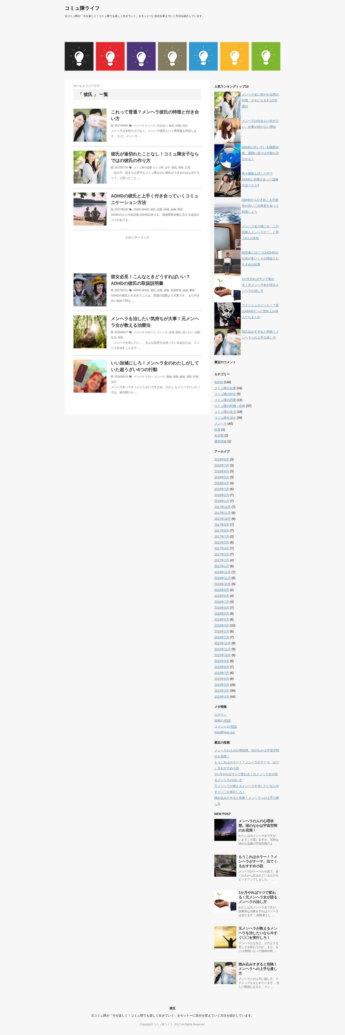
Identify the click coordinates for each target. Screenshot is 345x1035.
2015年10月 (222, 655)
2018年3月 (221, 489)
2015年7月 (221, 673)
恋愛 (159, 209)
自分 (185, 125)
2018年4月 (221, 483)
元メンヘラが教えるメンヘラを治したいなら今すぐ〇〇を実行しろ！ (258, 933)
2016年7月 (221, 601)
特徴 (178, 125)
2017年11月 (222, 513)
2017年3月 (221, 554)
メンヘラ (139, 125)
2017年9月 (221, 524)
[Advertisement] (137, 257)
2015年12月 (222, 643)
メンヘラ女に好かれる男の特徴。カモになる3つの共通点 (260, 100)
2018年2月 (221, 495)
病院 (120, 337)
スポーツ (150, 332)
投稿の (222, 721)
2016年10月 (222, 584)
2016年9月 (221, 590)
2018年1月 (221, 501)
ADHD (137, 209)
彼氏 (171, 125)
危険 (175, 376)
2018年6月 (221, 471)
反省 (171, 332)
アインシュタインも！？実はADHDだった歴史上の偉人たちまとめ (260, 311)
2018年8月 (221, 459)
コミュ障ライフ (82, 8)
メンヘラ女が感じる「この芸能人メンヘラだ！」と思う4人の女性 (260, 232)
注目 (113, 381)
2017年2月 (221, 560)
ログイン (220, 714)
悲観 (166, 290)
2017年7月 (221, 536)
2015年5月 (221, 684)
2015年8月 (221, 667)
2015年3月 (221, 696)
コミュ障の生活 (225, 412)
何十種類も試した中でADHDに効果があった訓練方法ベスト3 (260, 179)
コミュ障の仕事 (225, 388)
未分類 (219, 435)
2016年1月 (221, 637)
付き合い (162, 125)
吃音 (217, 429)
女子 (167, 167)
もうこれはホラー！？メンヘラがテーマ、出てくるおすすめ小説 (258, 861)
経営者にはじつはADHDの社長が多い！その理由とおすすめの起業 (260, 258)
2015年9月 (221, 661)
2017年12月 (222, 507)
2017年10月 (222, 518)
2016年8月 (221, 596)
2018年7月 (221, 465)
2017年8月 (221, 530)
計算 (187, 167)
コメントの (225, 726)
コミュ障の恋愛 (143, 167)
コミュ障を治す (225, 417)
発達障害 (176, 290)
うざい (149, 376)
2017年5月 (221, 542)
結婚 (173, 209)
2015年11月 (222, 649)
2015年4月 (221, 690)
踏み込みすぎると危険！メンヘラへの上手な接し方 (258, 968)
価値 (169, 376)
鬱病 (192, 290)
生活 (113, 337)
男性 (181, 167)
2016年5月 (221, 613)
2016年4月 (221, 619)
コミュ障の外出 (225, 394)
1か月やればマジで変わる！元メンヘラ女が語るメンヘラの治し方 (260, 285)
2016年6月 (221, 607)
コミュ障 (158, 167)
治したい (187, 332)
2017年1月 (221, 566)
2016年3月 (221, 625)
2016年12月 (222, 572)
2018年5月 (221, 477)
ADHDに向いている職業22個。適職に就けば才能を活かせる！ (260, 153)
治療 (197, 332)
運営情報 (220, 441)
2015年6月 (221, 679)
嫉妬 (182, 376)
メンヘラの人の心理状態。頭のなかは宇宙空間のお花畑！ (258, 825)
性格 (195, 376)
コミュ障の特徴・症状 (229, 406)
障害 (180, 209)
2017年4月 (221, 548)
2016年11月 (222, 578)
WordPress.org (224, 732)
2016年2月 (221, 631)
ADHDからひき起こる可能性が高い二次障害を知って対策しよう (260, 205)
